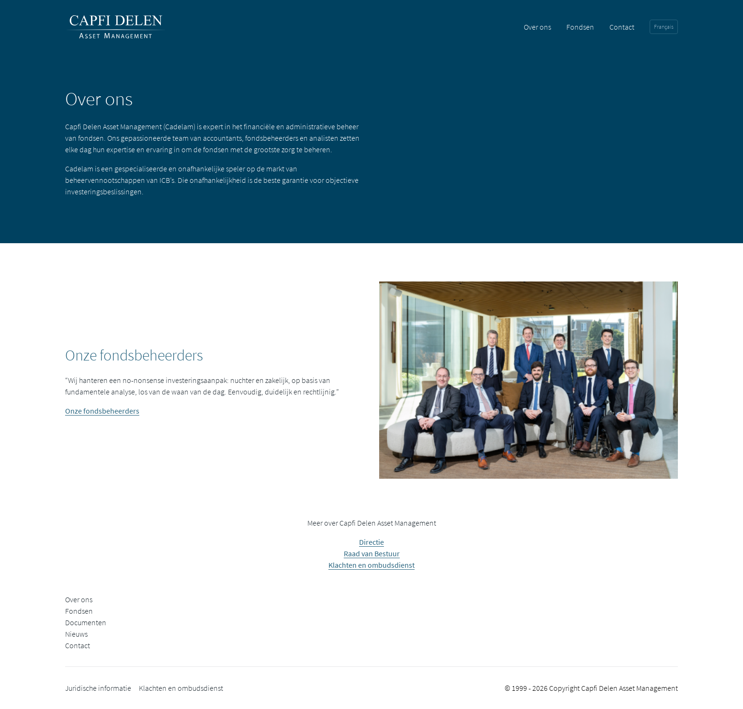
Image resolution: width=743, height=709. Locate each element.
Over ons (537, 27)
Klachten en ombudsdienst (371, 565)
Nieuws (76, 634)
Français (664, 26)
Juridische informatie (98, 688)
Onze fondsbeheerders (102, 411)
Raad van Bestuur (372, 553)
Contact (621, 27)
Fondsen (580, 27)
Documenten (85, 622)
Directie (371, 542)
